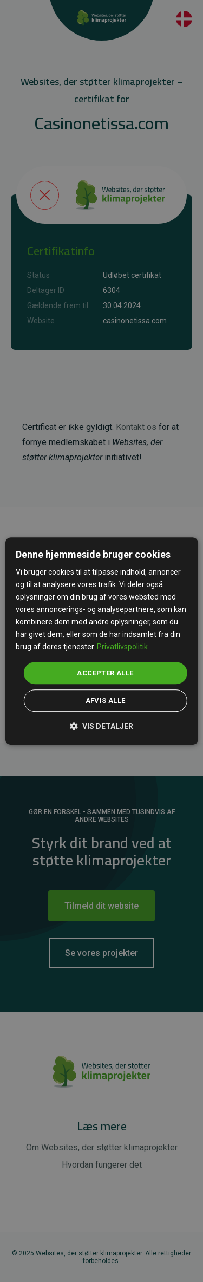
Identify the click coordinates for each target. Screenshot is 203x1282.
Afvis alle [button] (106, 701)
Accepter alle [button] (105, 673)
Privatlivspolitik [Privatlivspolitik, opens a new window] (122, 647)
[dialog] (101, 641)
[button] (101, 725)
